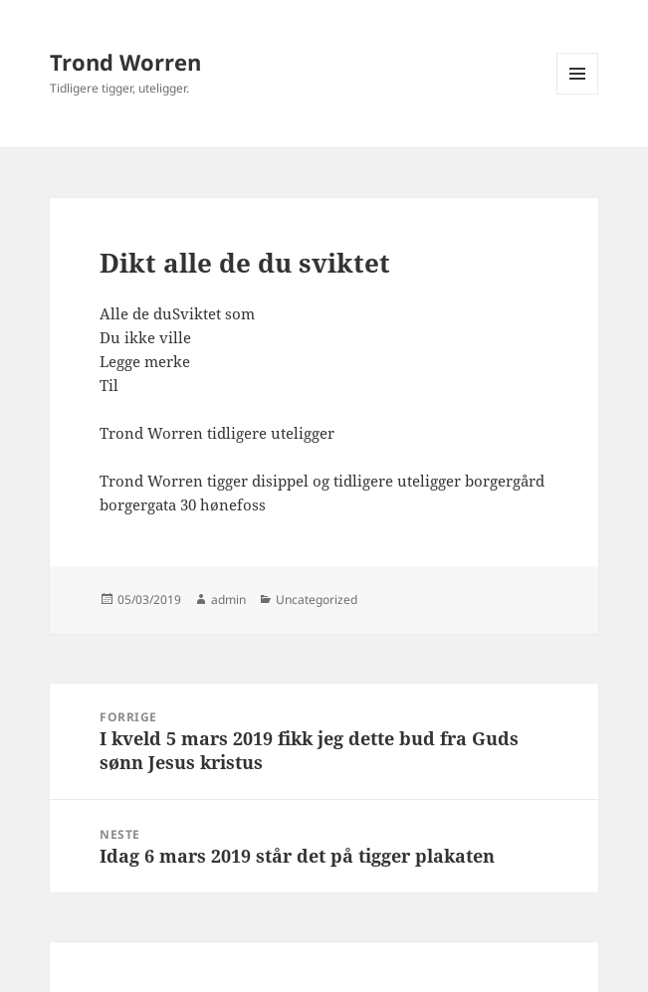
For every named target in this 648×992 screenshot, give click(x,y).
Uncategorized (316, 599)
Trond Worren (125, 62)
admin (228, 599)
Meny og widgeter (577, 94)
